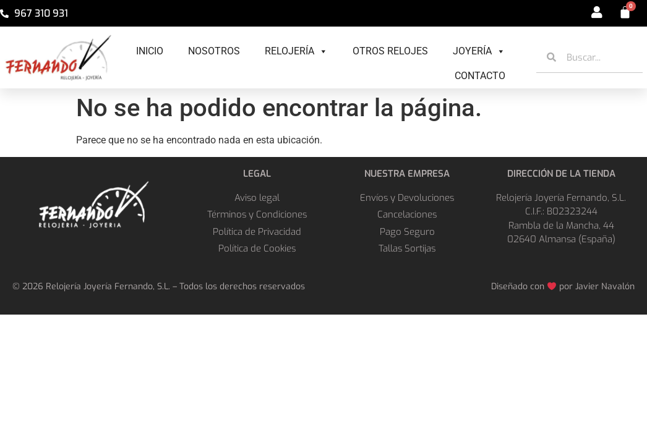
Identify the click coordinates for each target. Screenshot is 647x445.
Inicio (149, 51)
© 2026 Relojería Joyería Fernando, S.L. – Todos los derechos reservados (158, 286)
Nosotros (214, 51)
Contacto (480, 76)
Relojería (296, 51)
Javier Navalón (605, 286)
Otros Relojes (390, 51)
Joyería (479, 51)
